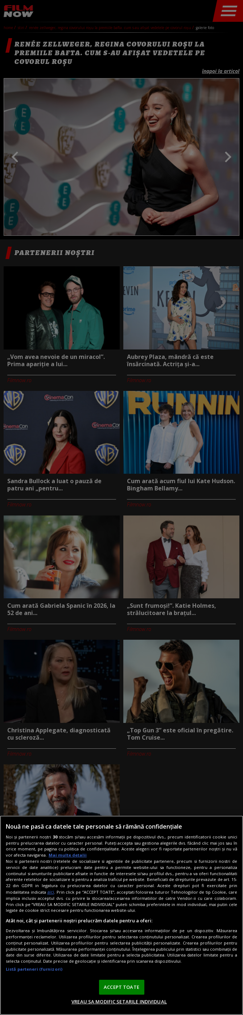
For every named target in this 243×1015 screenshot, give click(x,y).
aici (50, 892)
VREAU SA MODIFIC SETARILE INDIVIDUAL (119, 1001)
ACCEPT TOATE (121, 987)
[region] (121, 915)
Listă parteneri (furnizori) (34, 969)
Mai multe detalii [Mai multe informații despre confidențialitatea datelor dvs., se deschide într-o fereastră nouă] (68, 855)
